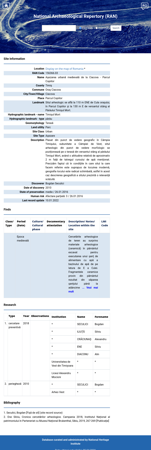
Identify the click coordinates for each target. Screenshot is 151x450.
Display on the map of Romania (64, 69)
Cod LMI (102, 28)
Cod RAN (86, 28)
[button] (144, 6)
